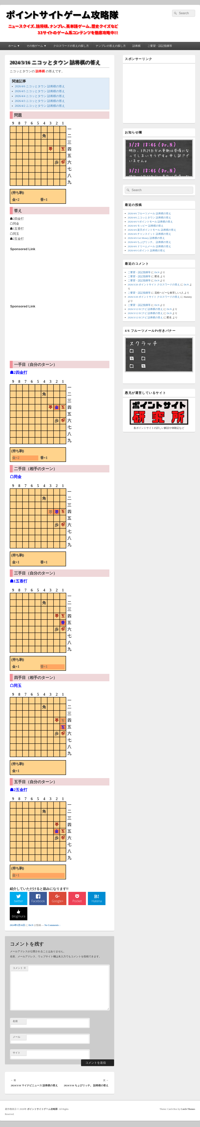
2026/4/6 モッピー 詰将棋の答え (145, 225)
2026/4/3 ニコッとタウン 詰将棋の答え (40, 100)
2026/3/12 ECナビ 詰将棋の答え (145, 309)
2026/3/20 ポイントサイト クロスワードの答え (154, 284)
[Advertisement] (39, 277)
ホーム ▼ (14, 45)
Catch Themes (188, 1110)
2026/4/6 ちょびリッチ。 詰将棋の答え (149, 242)
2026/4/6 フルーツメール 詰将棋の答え (149, 213)
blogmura (18, 917)
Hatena (97, 901)
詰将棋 (136, 45)
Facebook (38, 901)
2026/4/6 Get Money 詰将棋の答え (146, 238)
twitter (18, 901)
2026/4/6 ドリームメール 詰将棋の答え (149, 246)
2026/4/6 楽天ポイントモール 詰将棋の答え (152, 229)
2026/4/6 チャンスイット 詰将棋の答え (149, 233)
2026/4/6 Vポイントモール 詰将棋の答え (150, 221)
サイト (16, 1053)
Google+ (57, 901)
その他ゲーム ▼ (36, 45)
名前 (15, 1022)
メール (16, 1038)
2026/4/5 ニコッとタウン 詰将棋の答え (40, 91)
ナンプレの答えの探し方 (111, 45)
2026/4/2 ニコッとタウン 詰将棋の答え (40, 105)
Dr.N (31, 926)
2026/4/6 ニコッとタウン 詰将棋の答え (40, 86)
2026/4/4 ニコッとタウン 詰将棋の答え (40, 96)
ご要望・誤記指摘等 (159, 45)
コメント (19, 968)
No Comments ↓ (53, 926)
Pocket (77, 901)
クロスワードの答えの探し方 (71, 45)
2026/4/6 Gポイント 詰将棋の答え (146, 250)
